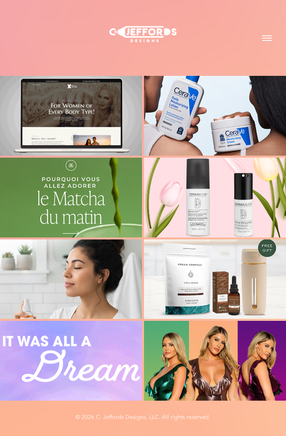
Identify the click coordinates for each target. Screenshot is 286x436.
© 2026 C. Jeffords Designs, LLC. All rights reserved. (143, 417)
